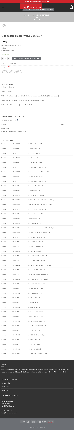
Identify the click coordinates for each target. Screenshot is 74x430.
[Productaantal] (6, 58)
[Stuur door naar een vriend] (13, 71)
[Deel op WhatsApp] (3, 71)
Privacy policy (6, 383)
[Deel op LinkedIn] (20, 71)
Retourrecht (5, 390)
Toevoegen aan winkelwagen (26, 58)
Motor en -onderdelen (40, 15)
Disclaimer (4, 387)
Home (26, 15)
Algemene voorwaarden (9, 379)
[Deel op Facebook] (6, 71)
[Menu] (2, 7)
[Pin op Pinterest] (17, 71)
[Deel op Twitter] (10, 71)
